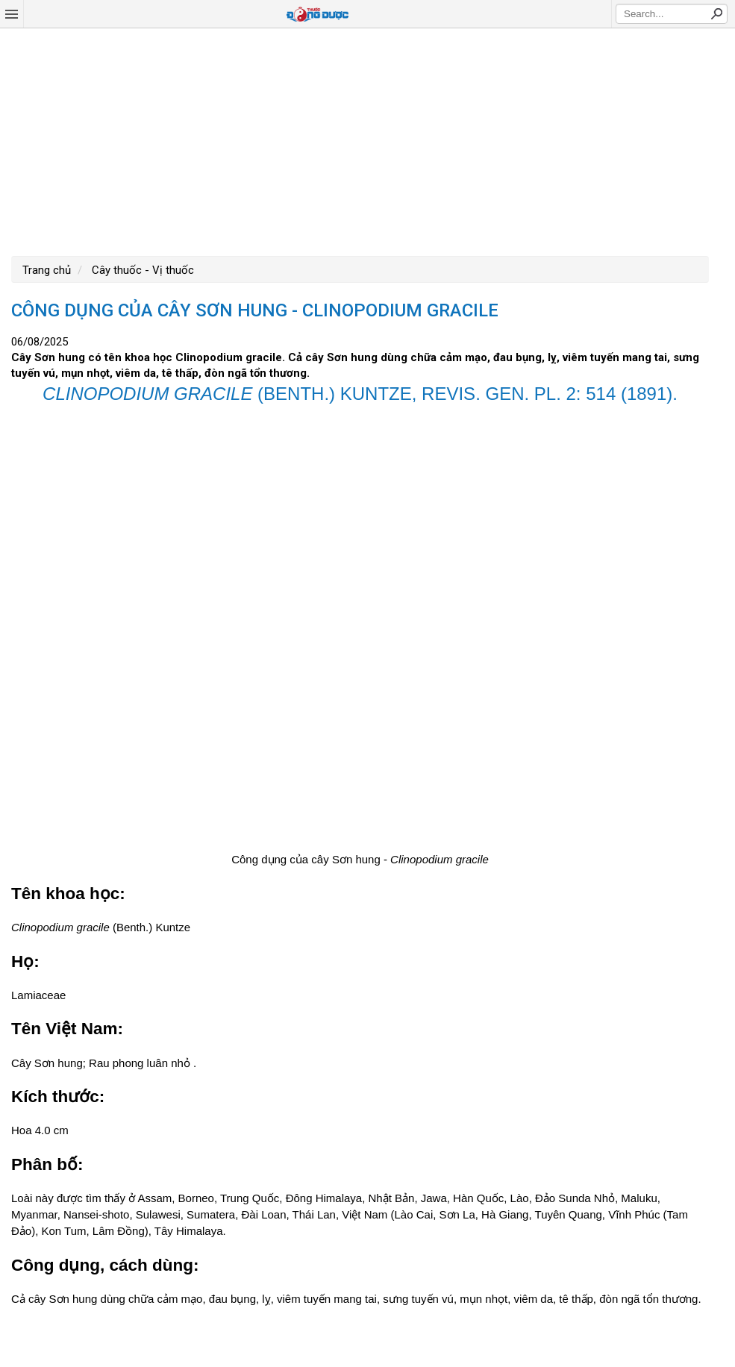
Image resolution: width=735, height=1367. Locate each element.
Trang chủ (46, 270)
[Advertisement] (367, 140)
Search (716, 13)
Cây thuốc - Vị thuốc (141, 270)
